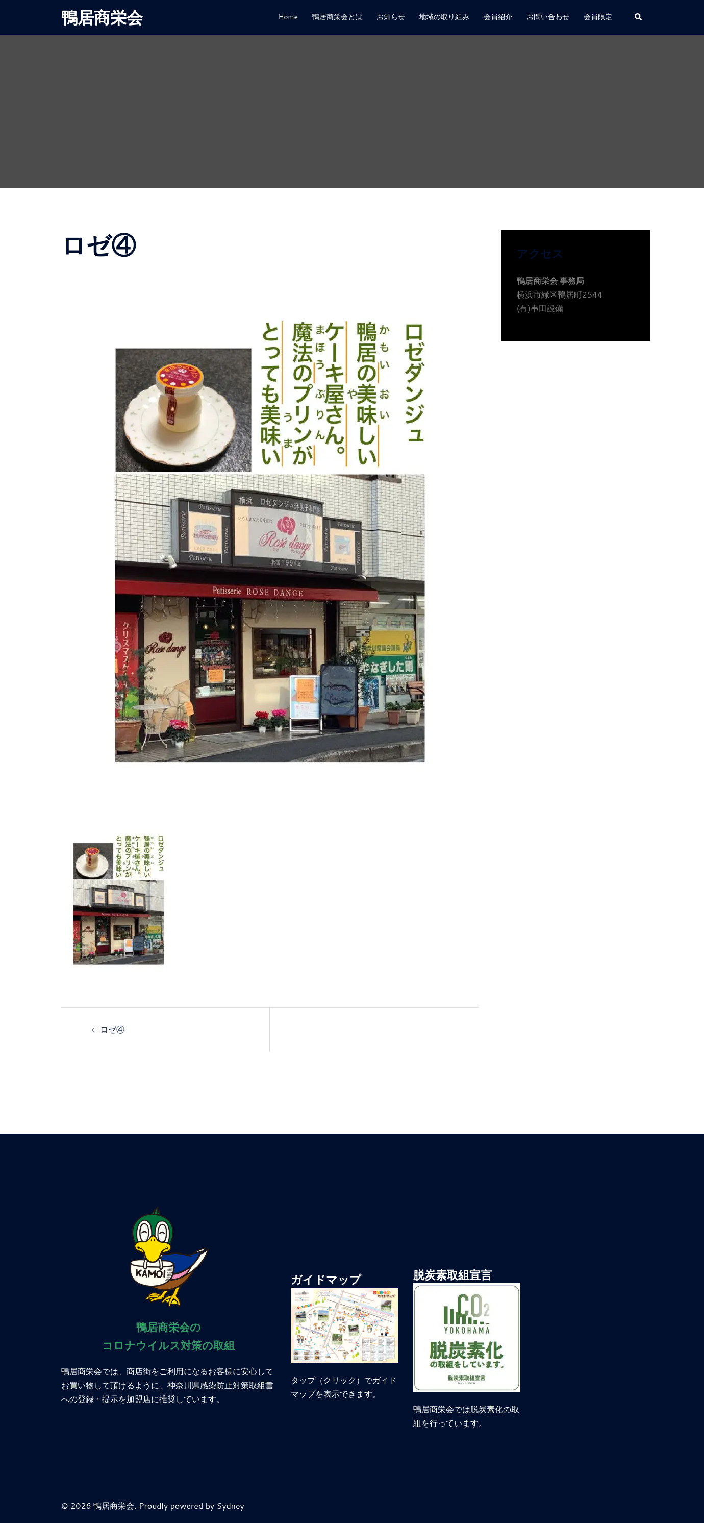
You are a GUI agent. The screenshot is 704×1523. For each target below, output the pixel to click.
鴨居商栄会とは (337, 17)
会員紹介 (498, 17)
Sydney (230, 1505)
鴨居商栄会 (102, 17)
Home (288, 17)
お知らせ (390, 17)
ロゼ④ (112, 1029)
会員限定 (598, 17)
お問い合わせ (547, 17)
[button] (639, 17)
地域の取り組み (444, 17)
